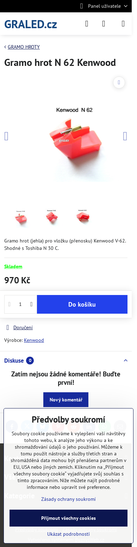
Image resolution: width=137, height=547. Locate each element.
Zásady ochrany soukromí (68, 499)
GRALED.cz (30, 24)
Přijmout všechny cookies (68, 518)
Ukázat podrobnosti (68, 534)
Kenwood (34, 340)
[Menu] (123, 24)
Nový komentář (66, 400)
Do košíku (82, 304)
